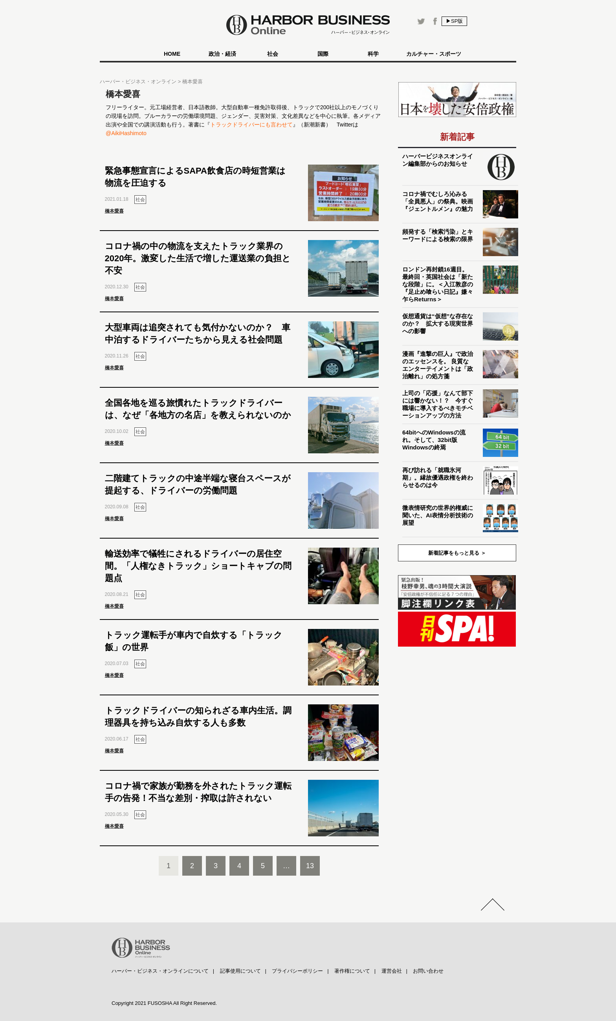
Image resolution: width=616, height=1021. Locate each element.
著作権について (352, 971)
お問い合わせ (428, 971)
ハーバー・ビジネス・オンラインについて (160, 971)
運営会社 (391, 971)
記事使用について (240, 971)
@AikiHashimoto (126, 133)
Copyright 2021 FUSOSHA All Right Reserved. (164, 1003)
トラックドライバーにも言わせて (251, 124)
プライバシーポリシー (297, 971)
